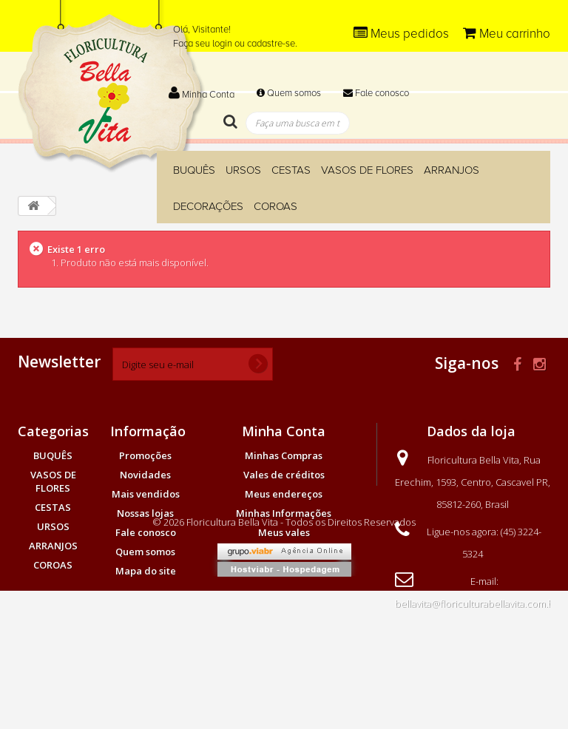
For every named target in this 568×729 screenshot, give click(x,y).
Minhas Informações (283, 513)
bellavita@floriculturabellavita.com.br (476, 603)
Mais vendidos (146, 494)
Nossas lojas (145, 513)
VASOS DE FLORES (367, 170)
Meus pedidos (403, 33)
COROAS (275, 206)
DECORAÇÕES (208, 206)
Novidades (145, 474)
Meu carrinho (506, 33)
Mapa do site (145, 570)
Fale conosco (376, 93)
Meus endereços (283, 494)
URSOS (243, 170)
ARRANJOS (451, 170)
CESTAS (291, 170)
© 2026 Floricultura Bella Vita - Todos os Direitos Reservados (284, 660)
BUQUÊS (194, 170)
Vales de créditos (284, 474)
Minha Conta (201, 95)
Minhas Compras (283, 455)
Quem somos (289, 93)
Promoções (145, 455)
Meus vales (284, 532)
